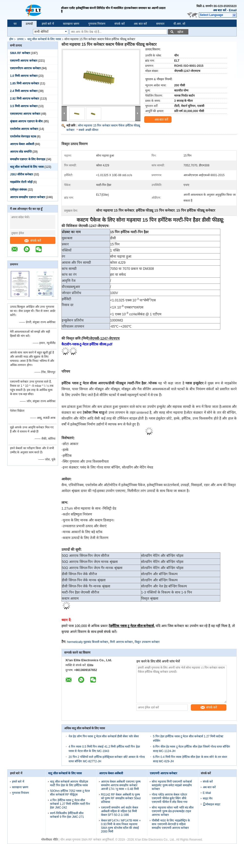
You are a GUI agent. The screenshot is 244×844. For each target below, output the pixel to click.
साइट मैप (208, 798)
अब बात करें (219, 10)
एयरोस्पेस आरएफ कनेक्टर (24, 129)
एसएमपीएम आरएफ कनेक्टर (25, 68)
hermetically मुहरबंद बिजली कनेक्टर (87, 642)
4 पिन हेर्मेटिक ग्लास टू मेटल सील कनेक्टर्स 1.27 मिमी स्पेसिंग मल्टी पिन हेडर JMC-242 (70, 803)
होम (11, 39)
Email (233, 10)
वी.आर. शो (179, 23)
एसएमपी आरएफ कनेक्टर (23, 60)
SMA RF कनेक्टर (20, 53)
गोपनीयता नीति (49, 839)
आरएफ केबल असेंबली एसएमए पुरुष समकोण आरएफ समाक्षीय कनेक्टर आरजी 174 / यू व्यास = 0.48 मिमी (121, 785)
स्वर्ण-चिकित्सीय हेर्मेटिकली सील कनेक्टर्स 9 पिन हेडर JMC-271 (67, 815)
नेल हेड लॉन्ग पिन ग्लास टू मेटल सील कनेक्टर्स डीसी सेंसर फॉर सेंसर (104, 736)
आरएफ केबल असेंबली (22, 144)
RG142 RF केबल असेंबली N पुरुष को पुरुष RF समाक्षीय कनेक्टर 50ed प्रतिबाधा (121, 798)
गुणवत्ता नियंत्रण (96, 23)
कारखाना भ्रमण (71, 23)
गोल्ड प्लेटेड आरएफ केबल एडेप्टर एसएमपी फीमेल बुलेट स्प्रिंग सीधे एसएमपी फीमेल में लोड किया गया (169, 798)
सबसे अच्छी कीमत (88, 130)
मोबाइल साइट (211, 804)
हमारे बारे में (48, 23)
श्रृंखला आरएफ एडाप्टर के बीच (26, 121)
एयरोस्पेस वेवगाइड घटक (23, 136)
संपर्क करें (119, 23)
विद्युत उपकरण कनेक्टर (147, 642)
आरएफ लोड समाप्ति (21, 151)
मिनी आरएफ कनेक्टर (121, 642)
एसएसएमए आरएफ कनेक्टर (25, 113)
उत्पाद (20, 39)
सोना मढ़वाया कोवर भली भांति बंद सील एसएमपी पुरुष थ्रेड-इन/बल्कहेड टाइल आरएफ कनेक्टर (172, 811)
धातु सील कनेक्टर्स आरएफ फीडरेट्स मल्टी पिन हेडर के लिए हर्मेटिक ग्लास (69, 783)
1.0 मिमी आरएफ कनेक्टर (24, 76)
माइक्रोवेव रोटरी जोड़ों (21, 182)
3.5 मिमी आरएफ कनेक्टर (24, 106)
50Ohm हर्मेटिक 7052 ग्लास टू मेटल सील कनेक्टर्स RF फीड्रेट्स (70, 792)
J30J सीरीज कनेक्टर (21, 174)
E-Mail (207, 793)
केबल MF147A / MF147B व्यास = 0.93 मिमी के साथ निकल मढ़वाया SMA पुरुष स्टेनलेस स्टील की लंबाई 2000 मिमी (121, 826)
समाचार (160, 23)
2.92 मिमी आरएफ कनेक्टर (24, 98)
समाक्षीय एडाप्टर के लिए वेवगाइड (27, 159)
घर (15, 23)
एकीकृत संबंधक (18, 189)
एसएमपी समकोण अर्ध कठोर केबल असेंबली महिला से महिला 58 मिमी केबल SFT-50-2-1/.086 (119, 811)
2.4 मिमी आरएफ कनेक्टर (24, 91)
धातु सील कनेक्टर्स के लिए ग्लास (44, 39)
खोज (180, 32)
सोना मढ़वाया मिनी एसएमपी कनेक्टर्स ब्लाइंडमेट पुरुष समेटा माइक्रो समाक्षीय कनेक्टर (172, 785)
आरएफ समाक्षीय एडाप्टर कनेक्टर (27, 197)
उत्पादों (29, 23)
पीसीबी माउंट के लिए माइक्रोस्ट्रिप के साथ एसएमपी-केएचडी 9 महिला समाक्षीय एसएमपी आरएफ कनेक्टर (171, 824)
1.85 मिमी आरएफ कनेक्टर (24, 83)
